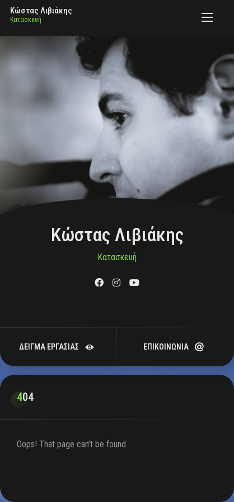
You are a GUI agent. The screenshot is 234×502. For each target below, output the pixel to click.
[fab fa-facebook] (99, 283)
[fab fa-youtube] (134, 283)
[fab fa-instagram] (116, 283)
